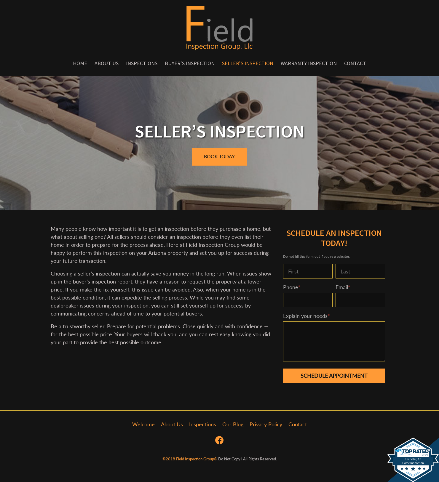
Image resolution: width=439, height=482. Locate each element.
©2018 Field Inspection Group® (189, 459)
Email (343, 287)
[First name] (308, 271)
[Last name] (360, 271)
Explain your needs (306, 316)
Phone (292, 287)
